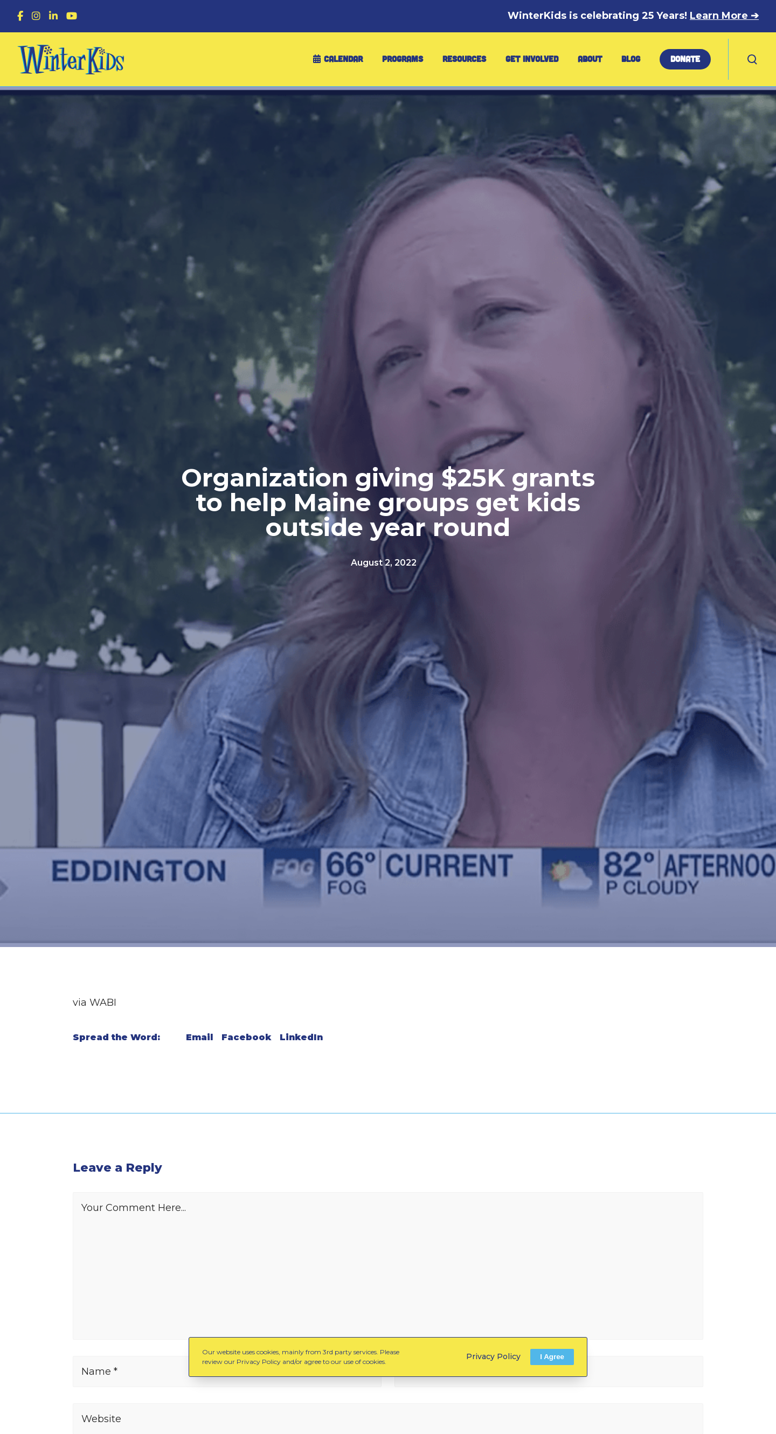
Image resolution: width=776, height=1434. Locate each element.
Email (199, 1037)
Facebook (246, 1037)
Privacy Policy (493, 1356)
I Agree (552, 1357)
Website (101, 1419)
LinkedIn (301, 1037)
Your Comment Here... (133, 1208)
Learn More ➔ (724, 16)
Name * (99, 1371)
